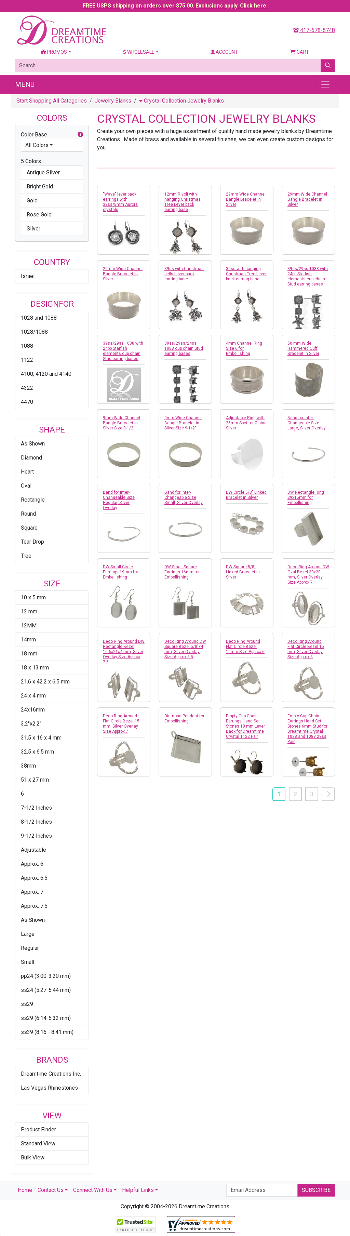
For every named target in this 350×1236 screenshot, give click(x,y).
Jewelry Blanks (113, 100)
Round (28, 513)
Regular (30, 948)
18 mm (29, 653)
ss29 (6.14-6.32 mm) (46, 1018)
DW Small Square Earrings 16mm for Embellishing (182, 572)
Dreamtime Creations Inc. (51, 1074)
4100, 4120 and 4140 (46, 374)
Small (27, 962)
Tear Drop (32, 542)
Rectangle (33, 499)
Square (29, 527)
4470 (27, 402)
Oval (26, 485)
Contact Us (51, 1190)
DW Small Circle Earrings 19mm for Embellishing (120, 572)
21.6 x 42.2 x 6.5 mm (45, 681)
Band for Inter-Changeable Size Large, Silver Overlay (306, 422)
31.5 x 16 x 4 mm (41, 737)
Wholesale (138, 52)
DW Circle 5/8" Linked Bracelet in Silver (246, 495)
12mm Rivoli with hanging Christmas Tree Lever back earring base (182, 202)
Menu (25, 84)
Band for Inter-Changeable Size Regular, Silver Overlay (119, 500)
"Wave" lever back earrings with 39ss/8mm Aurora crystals (120, 202)
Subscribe (316, 1190)
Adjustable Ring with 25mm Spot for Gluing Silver (246, 422)
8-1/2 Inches (36, 822)
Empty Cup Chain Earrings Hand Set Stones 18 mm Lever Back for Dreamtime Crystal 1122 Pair (245, 726)
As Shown (33, 443)
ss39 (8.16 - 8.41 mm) (47, 1032)
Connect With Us (92, 1190)
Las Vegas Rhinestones (49, 1088)
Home (25, 1190)
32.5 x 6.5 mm (37, 751)
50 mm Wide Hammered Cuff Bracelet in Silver (303, 348)
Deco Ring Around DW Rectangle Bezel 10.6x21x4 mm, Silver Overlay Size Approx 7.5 (124, 651)
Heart (27, 471)
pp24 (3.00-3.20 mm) (46, 976)
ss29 (27, 1004)
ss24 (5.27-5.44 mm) (46, 990)
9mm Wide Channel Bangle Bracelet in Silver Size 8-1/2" (121, 422)
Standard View (38, 1143)
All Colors (37, 145)
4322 (27, 388)
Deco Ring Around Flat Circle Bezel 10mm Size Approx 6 (245, 646)
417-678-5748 (314, 30)
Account (224, 52)
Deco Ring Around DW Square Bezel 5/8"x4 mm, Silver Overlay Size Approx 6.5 (185, 649)
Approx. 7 (32, 892)
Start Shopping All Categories (51, 100)
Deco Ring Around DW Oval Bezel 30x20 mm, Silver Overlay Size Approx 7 (308, 574)
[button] (80, 135)
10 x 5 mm (33, 597)
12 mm (29, 611)
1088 (27, 346)
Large (28, 934)
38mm (28, 765)
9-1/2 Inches (36, 836)
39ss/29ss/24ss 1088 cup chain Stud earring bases (183, 348)
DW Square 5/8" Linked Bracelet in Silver (243, 572)
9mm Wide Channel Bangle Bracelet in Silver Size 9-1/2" (183, 422)
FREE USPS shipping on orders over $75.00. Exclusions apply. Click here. (175, 5)
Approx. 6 (32, 864)
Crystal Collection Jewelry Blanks (181, 100)
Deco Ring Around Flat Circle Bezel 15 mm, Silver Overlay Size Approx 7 (121, 724)
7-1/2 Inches (36, 808)
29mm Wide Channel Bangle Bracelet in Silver (246, 199)
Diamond (31, 457)
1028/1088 (34, 332)
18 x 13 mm (35, 667)
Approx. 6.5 (34, 878)
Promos (54, 52)
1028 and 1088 (39, 318)
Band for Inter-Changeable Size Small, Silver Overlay (183, 497)
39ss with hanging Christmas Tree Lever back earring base (246, 273)
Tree (26, 556)
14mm (28, 639)
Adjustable (33, 850)
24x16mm (33, 709)
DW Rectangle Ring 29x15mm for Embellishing (305, 497)
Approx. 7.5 (34, 906)
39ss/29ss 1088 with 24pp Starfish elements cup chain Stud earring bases (307, 276)
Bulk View (32, 1157)
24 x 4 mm (33, 695)
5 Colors (31, 161)
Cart (299, 52)
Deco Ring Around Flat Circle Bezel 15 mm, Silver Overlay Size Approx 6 (305, 649)
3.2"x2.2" (31, 723)
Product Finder (38, 1129)
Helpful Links (138, 1190)
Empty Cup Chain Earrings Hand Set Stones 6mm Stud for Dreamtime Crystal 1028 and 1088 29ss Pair (307, 729)
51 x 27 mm (35, 779)
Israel (28, 276)
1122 (27, 360)
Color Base (52, 135)
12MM (29, 625)
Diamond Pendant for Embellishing (184, 718)
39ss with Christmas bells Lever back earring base (184, 273)
